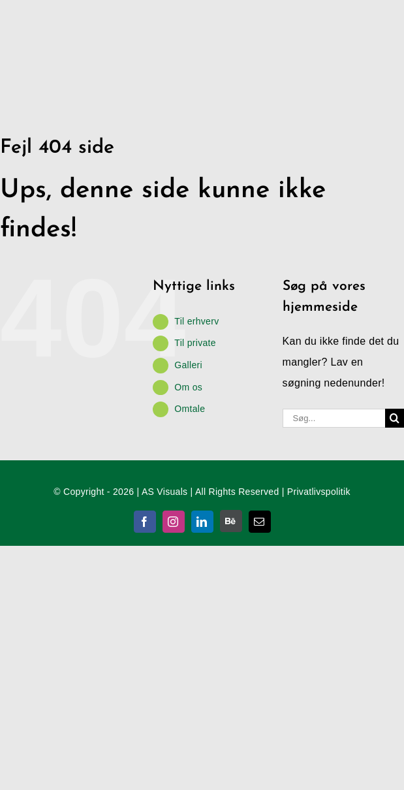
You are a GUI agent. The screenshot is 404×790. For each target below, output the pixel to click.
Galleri (188, 365)
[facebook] (145, 522)
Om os (188, 387)
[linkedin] (202, 522)
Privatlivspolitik (318, 491)
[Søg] (394, 418)
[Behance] (231, 521)
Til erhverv (196, 321)
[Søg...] (334, 418)
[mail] (260, 522)
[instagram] (174, 522)
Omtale (189, 408)
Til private (194, 343)
